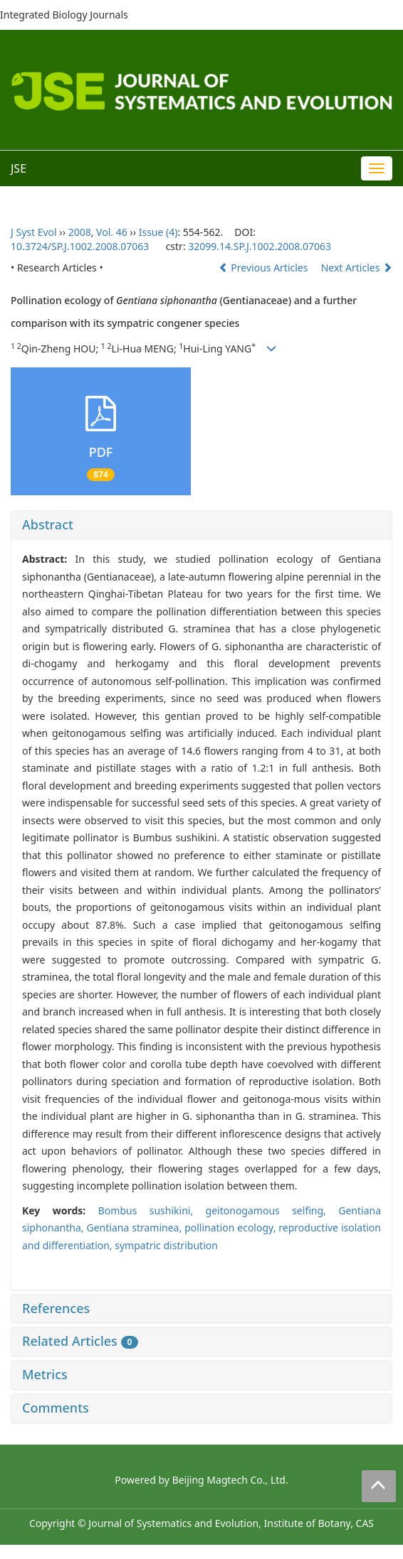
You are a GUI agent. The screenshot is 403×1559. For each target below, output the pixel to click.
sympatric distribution (166, 1245)
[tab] (201, 525)
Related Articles (80, 1340)
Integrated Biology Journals (64, 14)
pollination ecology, (231, 1227)
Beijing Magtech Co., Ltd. (230, 1480)
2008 (79, 232)
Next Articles (356, 267)
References (56, 1308)
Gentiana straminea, (135, 1227)
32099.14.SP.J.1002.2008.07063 (259, 246)
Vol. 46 (111, 232)
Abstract (47, 524)
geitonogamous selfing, (272, 1210)
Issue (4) (158, 232)
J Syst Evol (34, 232)
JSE (18, 168)
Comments (55, 1407)
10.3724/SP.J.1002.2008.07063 (80, 246)
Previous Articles (264, 267)
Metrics (45, 1374)
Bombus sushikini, (152, 1210)
